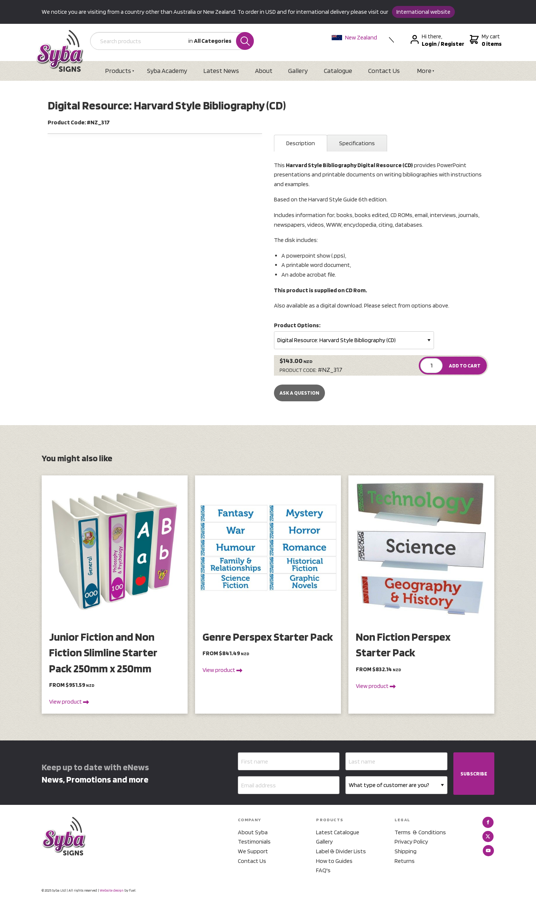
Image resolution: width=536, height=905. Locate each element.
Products (118, 70)
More (425, 70)
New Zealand (354, 37)
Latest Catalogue (337, 832)
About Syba (253, 832)
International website (423, 11)
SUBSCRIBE (473, 774)
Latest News (221, 70)
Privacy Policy (411, 841)
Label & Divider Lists (341, 851)
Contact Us (385, 70)
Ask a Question (299, 393)
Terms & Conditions (420, 832)
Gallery (299, 70)
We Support (253, 851)
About (264, 70)
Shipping (406, 851)
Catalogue (339, 70)
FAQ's (323, 870)
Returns (405, 860)
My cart (485, 40)
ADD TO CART (465, 366)
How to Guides (334, 860)
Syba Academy (167, 70)
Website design (112, 890)
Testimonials (254, 841)
